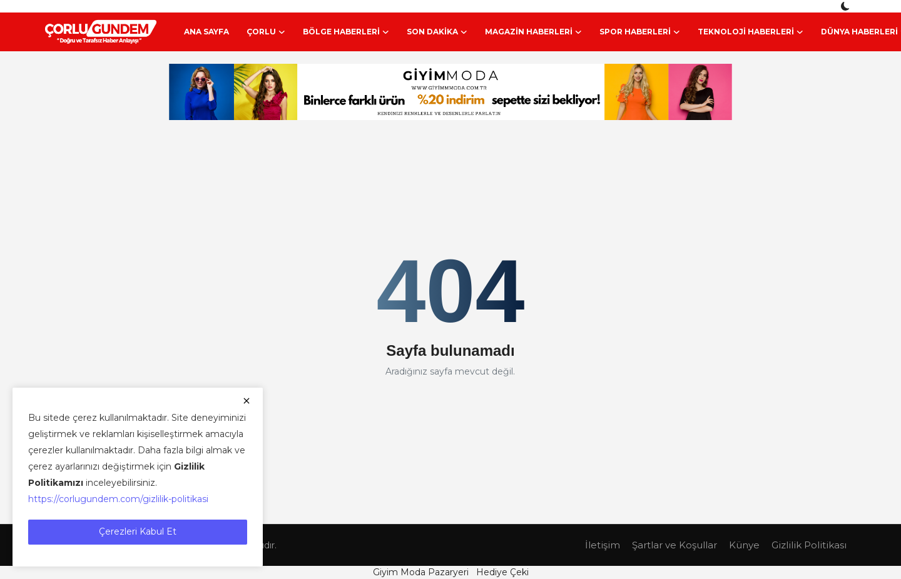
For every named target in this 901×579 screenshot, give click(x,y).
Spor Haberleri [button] (639, 32)
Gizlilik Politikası (809, 545)
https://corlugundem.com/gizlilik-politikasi (118, 499)
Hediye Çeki (502, 572)
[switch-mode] (846, 6)
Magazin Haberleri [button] (533, 32)
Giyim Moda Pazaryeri (421, 572)
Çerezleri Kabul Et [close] (137, 531)
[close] (247, 401)
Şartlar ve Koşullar (674, 545)
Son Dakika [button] (437, 32)
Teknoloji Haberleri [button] (750, 32)
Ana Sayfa (206, 31)
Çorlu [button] (266, 32)
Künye (744, 545)
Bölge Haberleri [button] (346, 32)
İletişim (602, 545)
